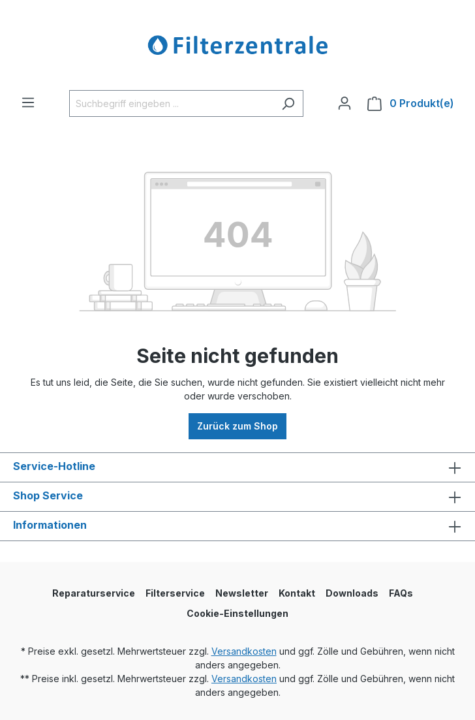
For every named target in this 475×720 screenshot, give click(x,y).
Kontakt (297, 593)
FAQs (401, 593)
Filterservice (175, 593)
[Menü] (28, 102)
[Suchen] (288, 103)
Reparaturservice (93, 593)
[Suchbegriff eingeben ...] (171, 103)
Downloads (352, 593)
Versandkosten (244, 651)
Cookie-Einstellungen (237, 613)
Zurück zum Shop (237, 425)
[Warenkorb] (411, 103)
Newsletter (241, 593)
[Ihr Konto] (344, 103)
